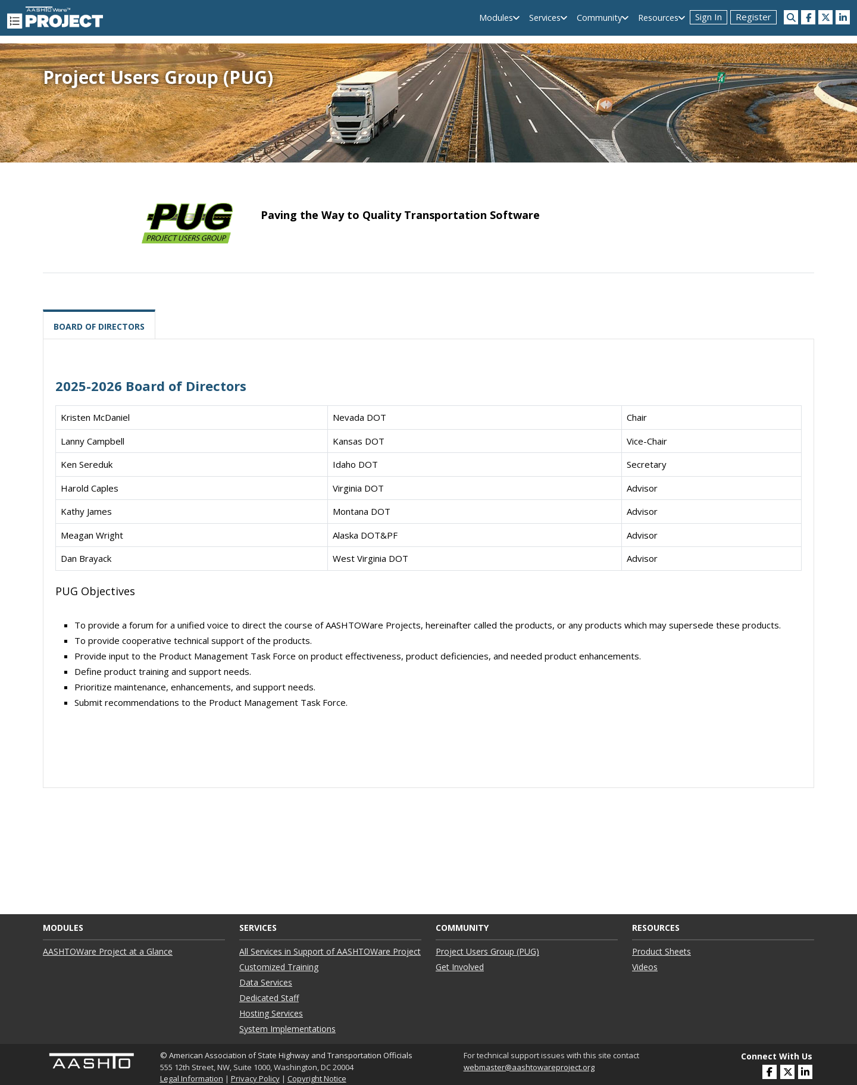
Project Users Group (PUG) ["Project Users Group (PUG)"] (487, 951)
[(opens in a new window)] (808, 17)
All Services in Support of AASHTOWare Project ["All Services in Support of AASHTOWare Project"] (330, 951)
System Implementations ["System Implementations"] (287, 1028)
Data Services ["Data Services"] (265, 982)
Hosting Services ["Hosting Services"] (271, 1013)
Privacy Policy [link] (255, 1078)
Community (599, 17)
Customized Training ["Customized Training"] (278, 967)
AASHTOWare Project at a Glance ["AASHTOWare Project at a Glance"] (108, 951)
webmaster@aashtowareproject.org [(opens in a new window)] (529, 1067)
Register (753, 17)
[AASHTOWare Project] (55, 17)
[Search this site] (791, 17)
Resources (658, 17)
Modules (496, 17)
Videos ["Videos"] (645, 967)
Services (545, 17)
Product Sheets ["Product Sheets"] (661, 951)
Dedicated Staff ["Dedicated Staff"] (269, 997)
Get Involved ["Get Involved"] (460, 967)
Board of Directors (99, 326)
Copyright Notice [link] (316, 1078)
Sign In (708, 17)
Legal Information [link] (191, 1078)
